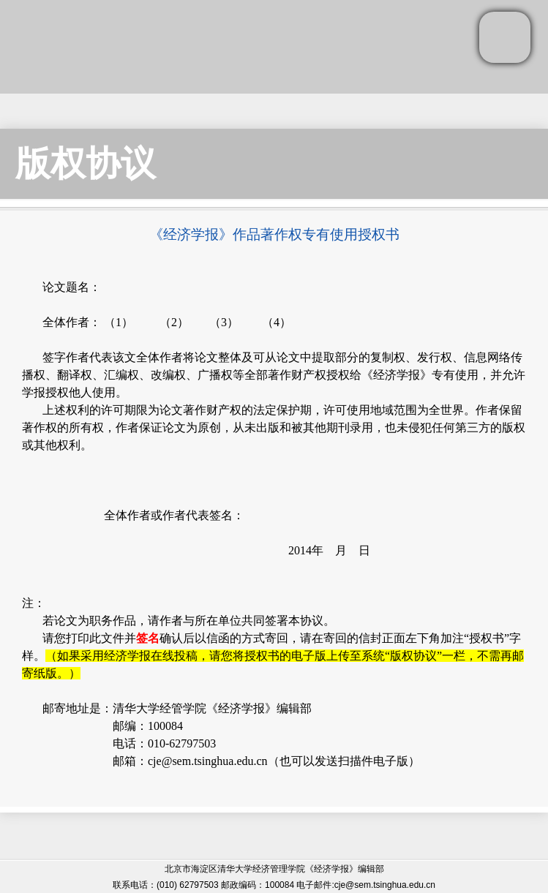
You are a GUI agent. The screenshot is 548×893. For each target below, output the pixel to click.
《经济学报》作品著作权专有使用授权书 (274, 234)
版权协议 (85, 163)
